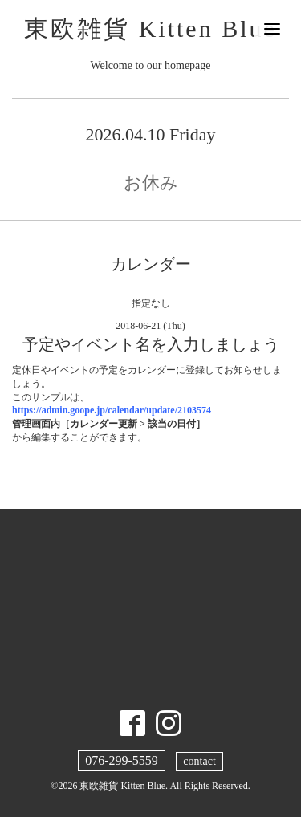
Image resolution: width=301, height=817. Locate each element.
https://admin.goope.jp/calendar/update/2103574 (111, 410)
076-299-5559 (121, 760)
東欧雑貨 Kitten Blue (150, 28)
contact (199, 761)
